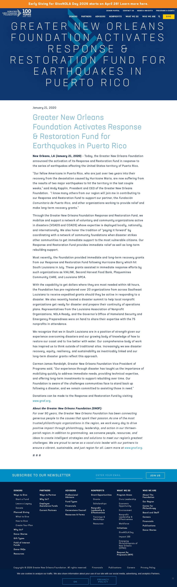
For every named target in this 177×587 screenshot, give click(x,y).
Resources (19, 554)
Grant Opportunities (101, 495)
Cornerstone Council (75, 510)
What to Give (22, 517)
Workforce (124, 524)
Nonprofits (115, 17)
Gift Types (19, 539)
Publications (149, 526)
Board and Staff (151, 513)
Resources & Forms (75, 515)
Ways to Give (20, 495)
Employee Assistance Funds (49, 505)
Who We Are (149, 17)
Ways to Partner (48, 495)
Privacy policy (103, 580)
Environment (125, 510)
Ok (75, 581)
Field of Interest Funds (22, 544)
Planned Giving (21, 512)
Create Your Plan (24, 525)
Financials (70, 506)
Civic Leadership (127, 499)
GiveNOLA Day (126, 533)
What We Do (132, 17)
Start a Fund (22, 499)
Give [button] (168, 17)
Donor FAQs (19, 550)
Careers (147, 517)
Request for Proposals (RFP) (125, 554)
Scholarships (100, 504)
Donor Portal (112, 11)
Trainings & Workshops (99, 518)
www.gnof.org (42, 401)
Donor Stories (20, 534)
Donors (73, 17)
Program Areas (124, 495)
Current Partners (48, 510)
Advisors (100, 17)
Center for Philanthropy (149, 507)
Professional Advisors (71, 496)
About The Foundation (148, 496)
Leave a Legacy (24, 504)
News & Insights (145, 11)
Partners (86, 17)
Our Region (148, 502)
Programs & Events (165, 11)
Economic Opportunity (125, 505)
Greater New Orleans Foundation (17, 10)
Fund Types (71, 502)
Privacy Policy (148, 568)
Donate (19, 508)
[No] (172, 578)
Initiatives (122, 528)
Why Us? (18, 530)
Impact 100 (124, 537)
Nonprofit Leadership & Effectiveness (98, 510)
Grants (96, 499)
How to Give (22, 521)
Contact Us (128, 11)
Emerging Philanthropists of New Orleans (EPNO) (128, 544)
